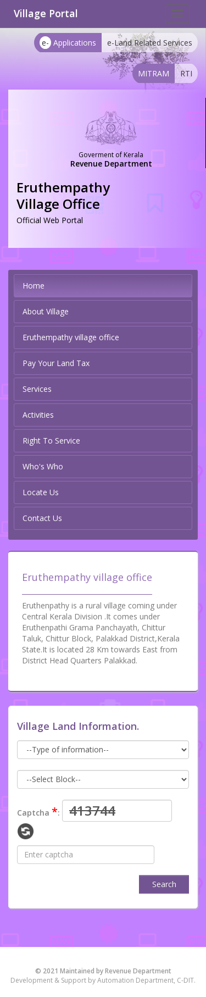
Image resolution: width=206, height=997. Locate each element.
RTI (186, 73)
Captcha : (38, 811)
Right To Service (51, 440)
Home (33, 285)
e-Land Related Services (149, 42)
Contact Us (42, 518)
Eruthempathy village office (71, 337)
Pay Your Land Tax (56, 363)
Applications (68, 42)
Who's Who (43, 466)
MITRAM (153, 73)
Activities (38, 414)
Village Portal (46, 13)
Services (37, 389)
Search (164, 884)
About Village (46, 311)
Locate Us (41, 492)
